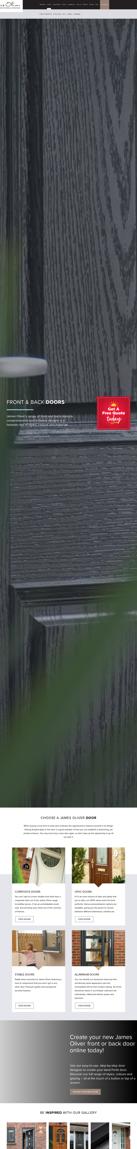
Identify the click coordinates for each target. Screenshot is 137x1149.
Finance (86, 4)
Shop (98, 4)
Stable (70, 14)
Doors (50, 4)
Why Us (80, 4)
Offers (92, 4)
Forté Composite (47, 14)
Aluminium (77, 14)
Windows (43, 4)
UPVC (65, 14)
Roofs (66, 4)
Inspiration (72, 4)
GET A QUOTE (106, 4)
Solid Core (58, 14)
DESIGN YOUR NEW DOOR (85, 1092)
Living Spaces (58, 4)
